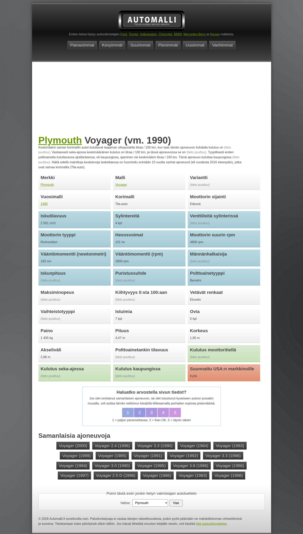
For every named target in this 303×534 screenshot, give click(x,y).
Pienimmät (168, 45)
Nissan (215, 34)
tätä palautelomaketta (211, 523)
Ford (123, 34)
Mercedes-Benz (194, 34)
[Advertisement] (151, 104)
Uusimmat (195, 45)
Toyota (133, 34)
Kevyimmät (112, 45)
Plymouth (60, 140)
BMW (177, 34)
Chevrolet (165, 34)
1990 (44, 204)
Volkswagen (148, 34)
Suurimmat (140, 45)
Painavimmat (82, 45)
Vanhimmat (222, 45)
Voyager (121, 184)
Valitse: (125, 503)
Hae (176, 503)
